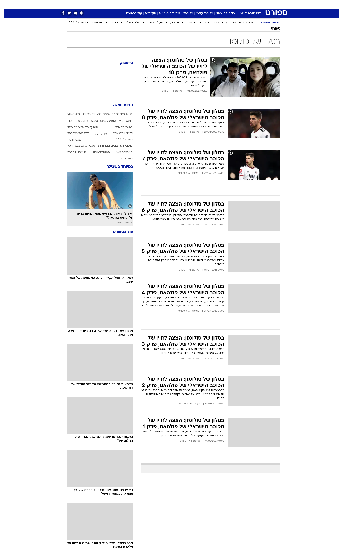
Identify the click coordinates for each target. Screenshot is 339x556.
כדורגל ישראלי (221, 13)
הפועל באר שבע (99, 121)
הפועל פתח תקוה (73, 121)
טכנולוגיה (135, 4)
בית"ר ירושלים (128, 22)
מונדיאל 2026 (73, 22)
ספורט (232, 4)
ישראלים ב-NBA (165, 13)
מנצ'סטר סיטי (120, 152)
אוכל (180, 4)
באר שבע (171, 22)
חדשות (247, 4)
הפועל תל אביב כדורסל (78, 127)
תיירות (152, 4)
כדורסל (184, 13)
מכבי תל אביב (207, 22)
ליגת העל (97, 133)
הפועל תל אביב (151, 22)
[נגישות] (6, 4)
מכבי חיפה (188, 22)
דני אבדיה (244, 22)
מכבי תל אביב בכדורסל (77, 146)
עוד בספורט (130, 13)
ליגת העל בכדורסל (74, 133)
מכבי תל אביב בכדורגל (110, 146)
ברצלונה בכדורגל (87, 114)
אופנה (119, 4)
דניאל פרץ (227, 22)
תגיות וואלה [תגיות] (119, 105)
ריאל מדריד (93, 22)
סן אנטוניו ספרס (72, 152)
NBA (125, 114)
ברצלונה (110, 22)
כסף (192, 4)
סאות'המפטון (97, 152)
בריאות (167, 4)
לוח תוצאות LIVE (244, 13)
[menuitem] (244, 4)
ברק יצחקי (69, 114)
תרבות (218, 4)
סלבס (204, 4)
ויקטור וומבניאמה (118, 133)
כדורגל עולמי (200, 13)
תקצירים (146, 13)
